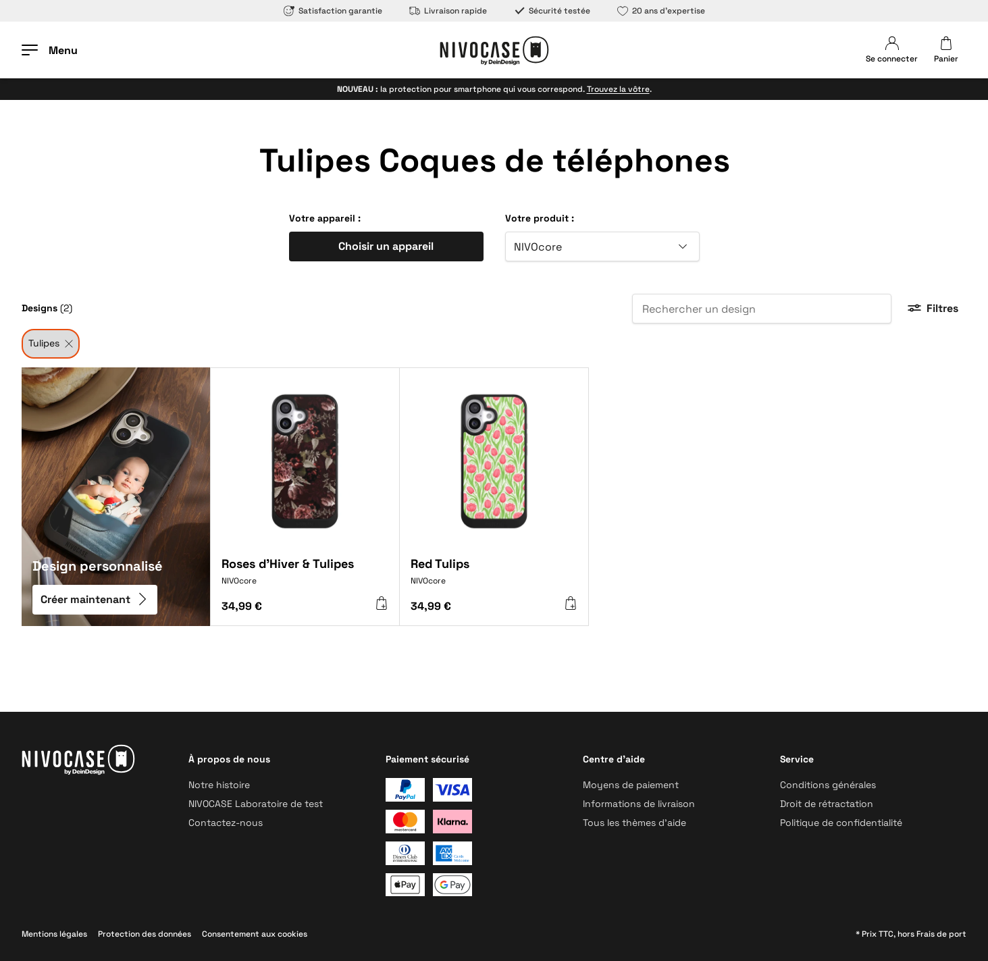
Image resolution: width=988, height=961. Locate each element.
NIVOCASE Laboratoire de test (255, 804)
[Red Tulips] (494, 576)
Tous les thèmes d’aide (634, 822)
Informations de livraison (639, 804)
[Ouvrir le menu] (49, 50)
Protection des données (144, 934)
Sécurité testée (552, 10)
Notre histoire (219, 785)
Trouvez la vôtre (618, 89)
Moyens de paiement (631, 785)
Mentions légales (54, 934)
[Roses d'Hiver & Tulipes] (305, 576)
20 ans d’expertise (661, 10)
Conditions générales (828, 785)
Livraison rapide (448, 10)
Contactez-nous (225, 822)
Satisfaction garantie (333, 10)
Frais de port (941, 934)
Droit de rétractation (826, 804)
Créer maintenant (95, 600)
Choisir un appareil (386, 246)
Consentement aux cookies (254, 934)
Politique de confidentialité (841, 822)
